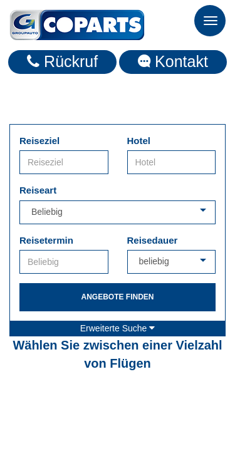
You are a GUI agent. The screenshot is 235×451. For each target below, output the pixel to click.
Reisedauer (152, 240)
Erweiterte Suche (117, 328)
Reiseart (37, 190)
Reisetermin (46, 240)
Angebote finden (117, 297)
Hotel (139, 140)
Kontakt (173, 61)
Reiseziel (39, 140)
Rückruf (62, 61)
